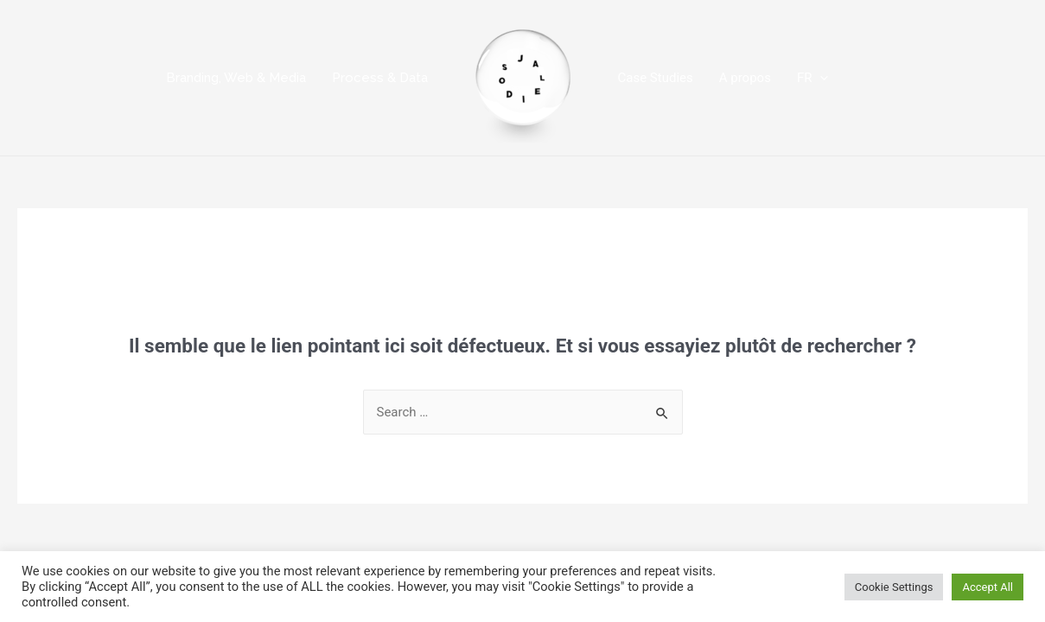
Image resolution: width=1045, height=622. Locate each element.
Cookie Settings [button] (894, 587)
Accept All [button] (987, 587)
